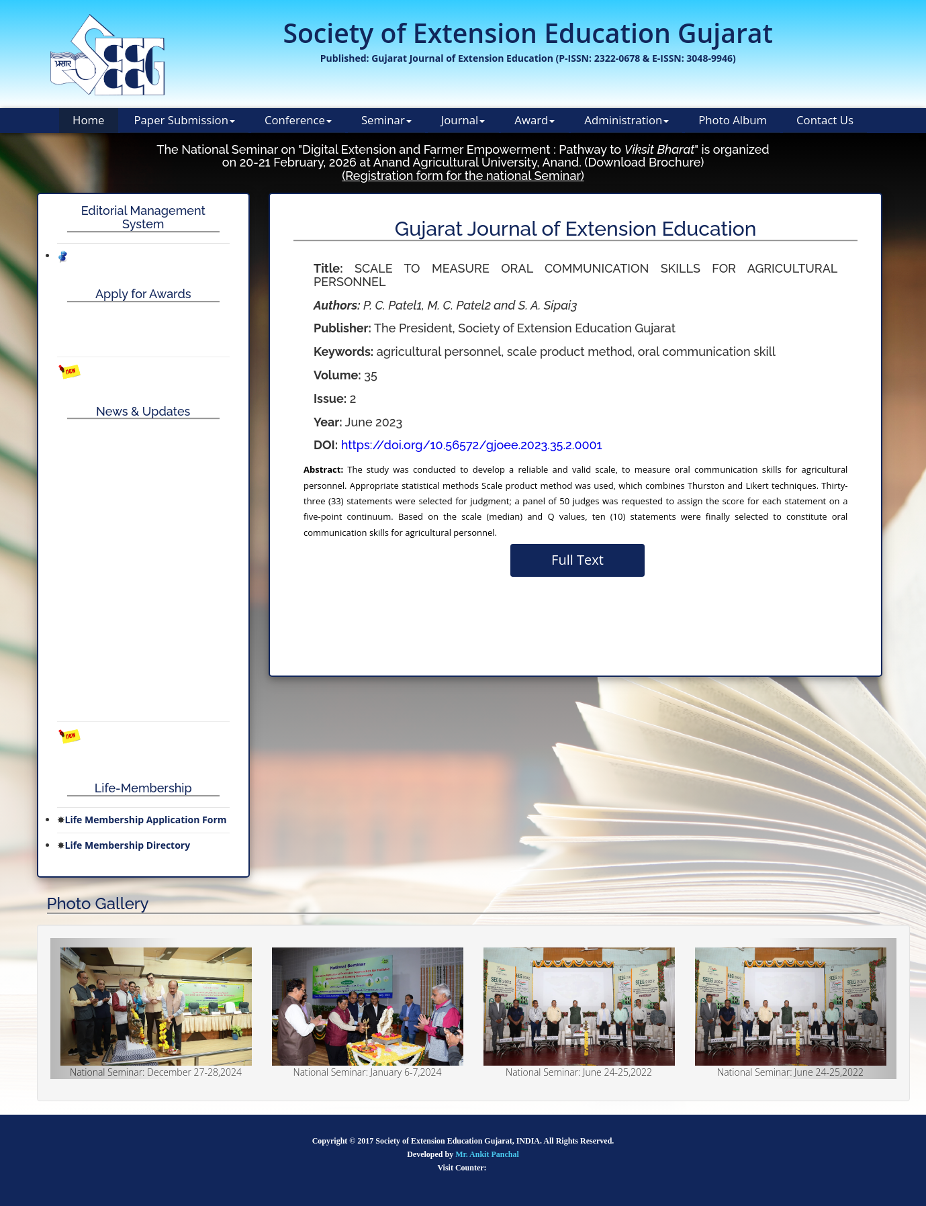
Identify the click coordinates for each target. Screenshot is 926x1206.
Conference (298, 120)
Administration (626, 120)
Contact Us (824, 120)
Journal (463, 120)
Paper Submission (184, 120)
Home (88, 120)
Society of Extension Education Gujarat (528, 32)
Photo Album (732, 120)
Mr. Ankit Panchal (487, 1154)
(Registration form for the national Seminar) (463, 176)
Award (534, 120)
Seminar (386, 120)
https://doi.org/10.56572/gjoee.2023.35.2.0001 (471, 445)
